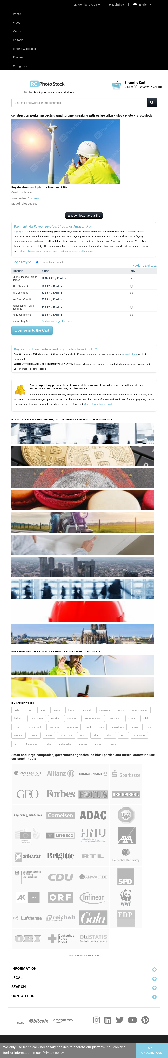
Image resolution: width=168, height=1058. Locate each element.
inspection (104, 710)
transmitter (31, 744)
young (113, 744)
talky (123, 735)
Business (33, 198)
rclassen (27, 192)
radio (82, 735)
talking (110, 735)
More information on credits (99, 404)
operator (18, 735)
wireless (83, 744)
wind (42, 710)
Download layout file (84, 215)
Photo (17, 14)
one (149, 727)
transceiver (115, 718)
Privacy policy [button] (53, 1052)
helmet (71, 710)
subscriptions (129, 354)
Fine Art (18, 57)
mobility (135, 727)
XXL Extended (21, 292)
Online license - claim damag (25, 278)
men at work (35, 727)
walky (17, 710)
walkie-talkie (65, 744)
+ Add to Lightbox (145, 265)
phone (49, 735)
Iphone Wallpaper (24, 48)
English (142, 4)
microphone (118, 727)
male (101, 727)
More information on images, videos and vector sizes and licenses (56, 251)
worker (98, 744)
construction (37, 718)
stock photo (37, 187)
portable (55, 718)
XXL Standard (20, 286)
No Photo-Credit (22, 299)
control (17, 727)
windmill (87, 710)
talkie (95, 735)
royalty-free (20, 231)
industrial (71, 718)
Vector (17, 31)
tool (16, 744)
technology (139, 735)
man (30, 710)
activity (131, 718)
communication (140, 710)
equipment (72, 727)
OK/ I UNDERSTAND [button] (151, 1050)
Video (17, 22)
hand (88, 727)
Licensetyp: (21, 262)
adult (145, 718)
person (34, 735)
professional (66, 735)
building (18, 718)
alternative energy (93, 718)
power (121, 710)
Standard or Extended (51, 262)
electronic (54, 727)
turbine (56, 710)
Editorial (18, 40)
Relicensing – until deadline (23, 307)
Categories (20, 66)
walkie (48, 744)
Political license (22, 314)
